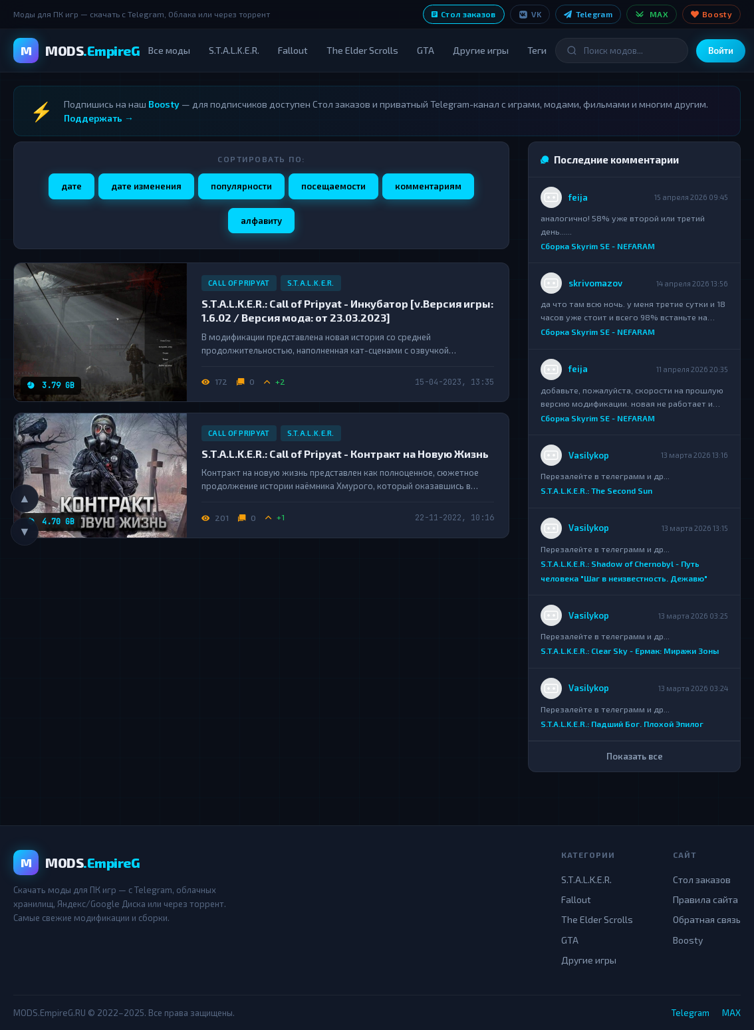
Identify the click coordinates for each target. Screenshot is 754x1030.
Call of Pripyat (239, 282)
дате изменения (146, 186)
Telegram (588, 14)
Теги (537, 50)
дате (71, 186)
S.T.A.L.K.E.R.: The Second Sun (596, 490)
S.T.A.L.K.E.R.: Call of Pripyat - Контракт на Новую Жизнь (345, 453)
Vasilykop (588, 455)
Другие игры (481, 50)
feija (578, 197)
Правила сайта (705, 899)
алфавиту (261, 220)
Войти (720, 50)
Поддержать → (99, 118)
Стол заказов (464, 14)
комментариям (428, 186)
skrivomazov (595, 283)
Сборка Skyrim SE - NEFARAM (598, 246)
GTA (425, 50)
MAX (651, 14)
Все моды (169, 50)
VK (530, 14)
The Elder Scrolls (362, 50)
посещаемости (333, 186)
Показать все (634, 756)
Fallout (293, 50)
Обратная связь (707, 919)
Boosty (711, 14)
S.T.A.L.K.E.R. (234, 50)
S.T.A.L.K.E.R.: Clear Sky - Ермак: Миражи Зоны (630, 651)
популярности (241, 186)
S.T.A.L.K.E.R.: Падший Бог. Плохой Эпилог (622, 723)
